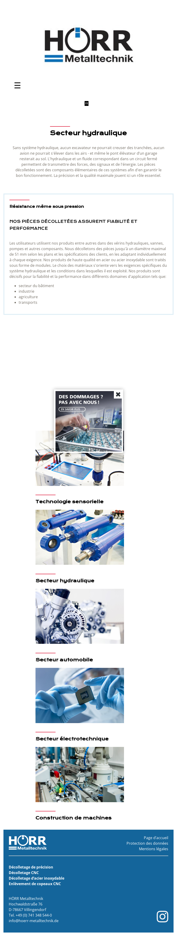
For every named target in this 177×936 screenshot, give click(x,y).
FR (86, 103)
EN (81, 103)
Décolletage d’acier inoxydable (36, 878)
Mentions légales (153, 848)
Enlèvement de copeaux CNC (35, 883)
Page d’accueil (156, 837)
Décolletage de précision (31, 867)
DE (75, 103)
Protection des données (147, 843)
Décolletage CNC (24, 872)
